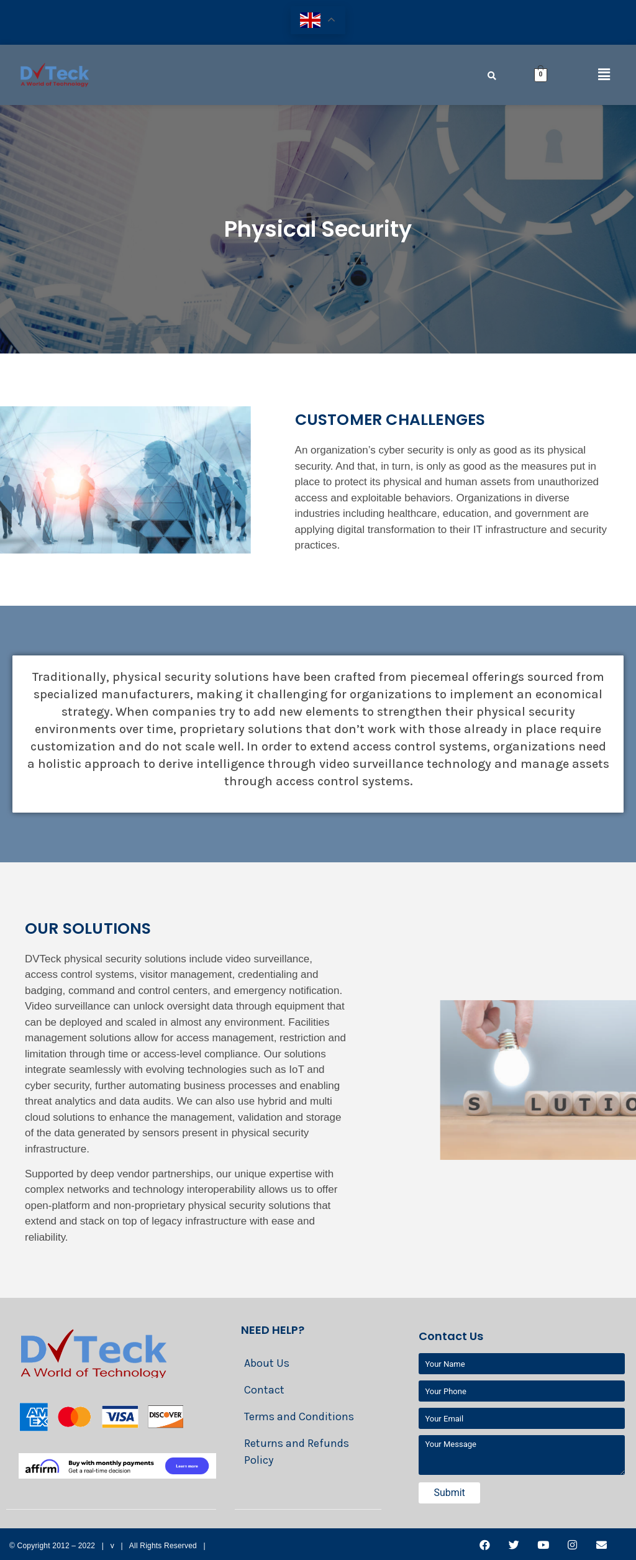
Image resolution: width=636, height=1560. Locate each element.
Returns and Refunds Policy (296, 1451)
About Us (266, 1363)
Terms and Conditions (299, 1416)
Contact (264, 1390)
